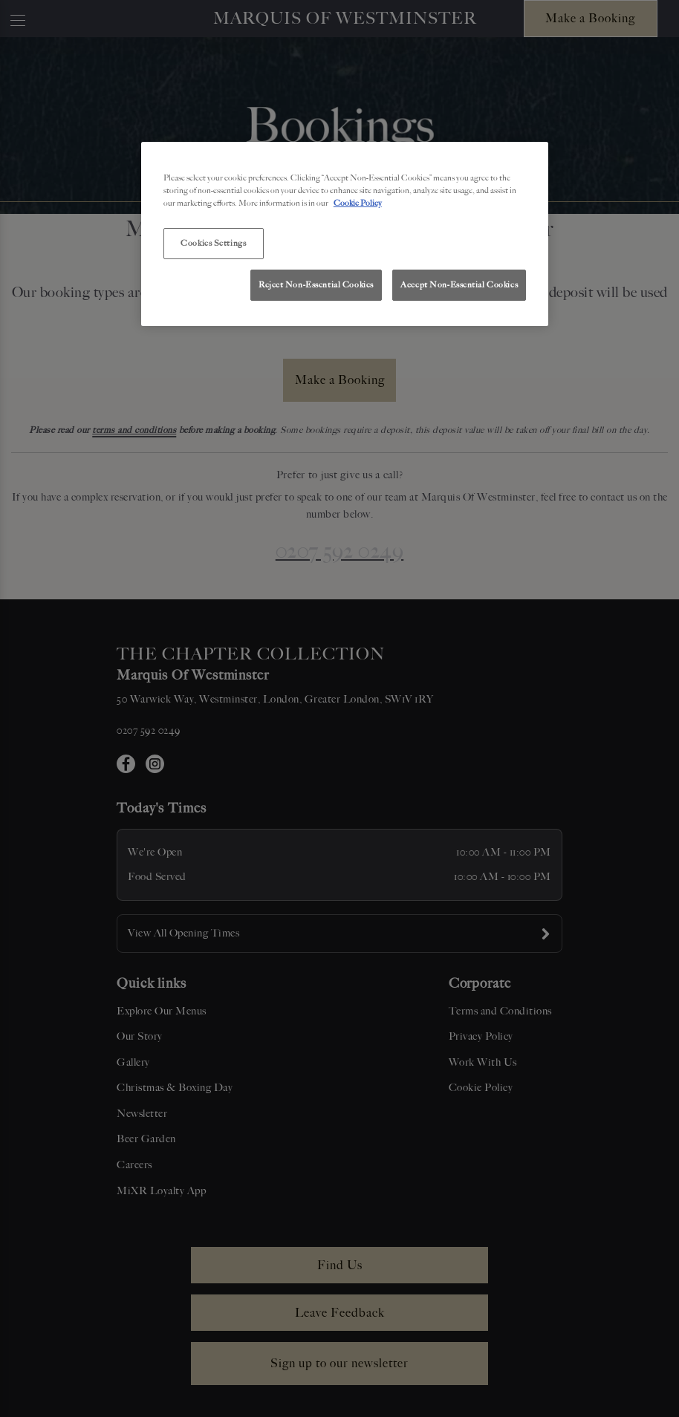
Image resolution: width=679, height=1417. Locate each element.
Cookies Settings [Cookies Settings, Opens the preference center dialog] (213, 243)
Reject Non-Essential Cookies (316, 284)
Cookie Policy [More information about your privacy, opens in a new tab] (358, 203)
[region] (344, 234)
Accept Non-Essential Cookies (459, 284)
